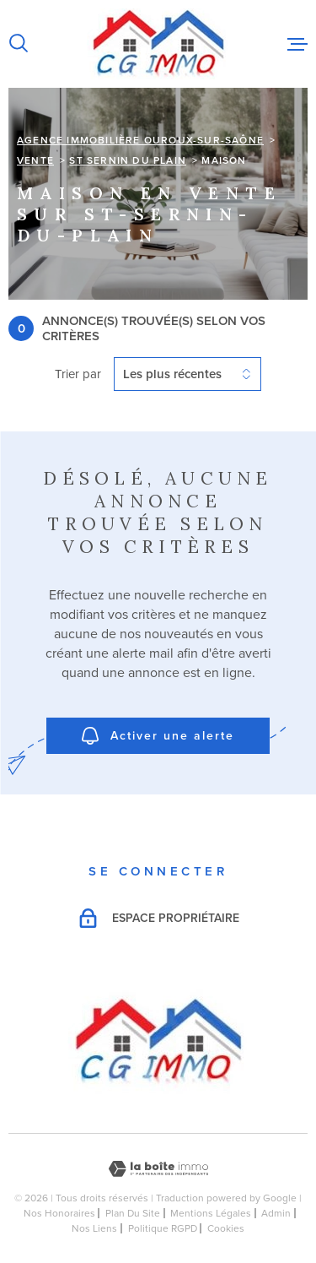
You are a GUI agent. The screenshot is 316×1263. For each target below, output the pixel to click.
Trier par (78, 374)
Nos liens (94, 1228)
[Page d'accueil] (158, 43)
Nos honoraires (59, 1213)
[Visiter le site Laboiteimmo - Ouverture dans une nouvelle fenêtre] (158, 1169)
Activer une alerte (158, 736)
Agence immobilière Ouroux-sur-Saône (140, 140)
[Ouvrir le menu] (297, 44)
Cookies (225, 1228)
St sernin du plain (127, 160)
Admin (276, 1213)
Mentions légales (210, 1213)
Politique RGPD (162, 1228)
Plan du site (132, 1213)
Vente (35, 160)
